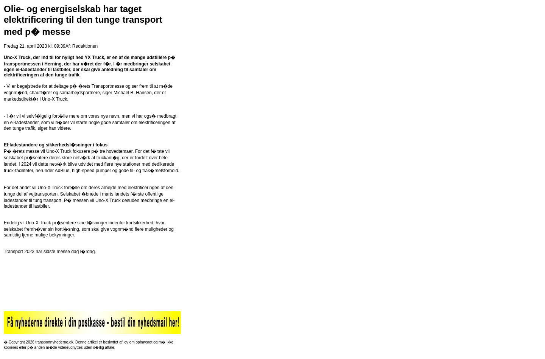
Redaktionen (85, 46)
